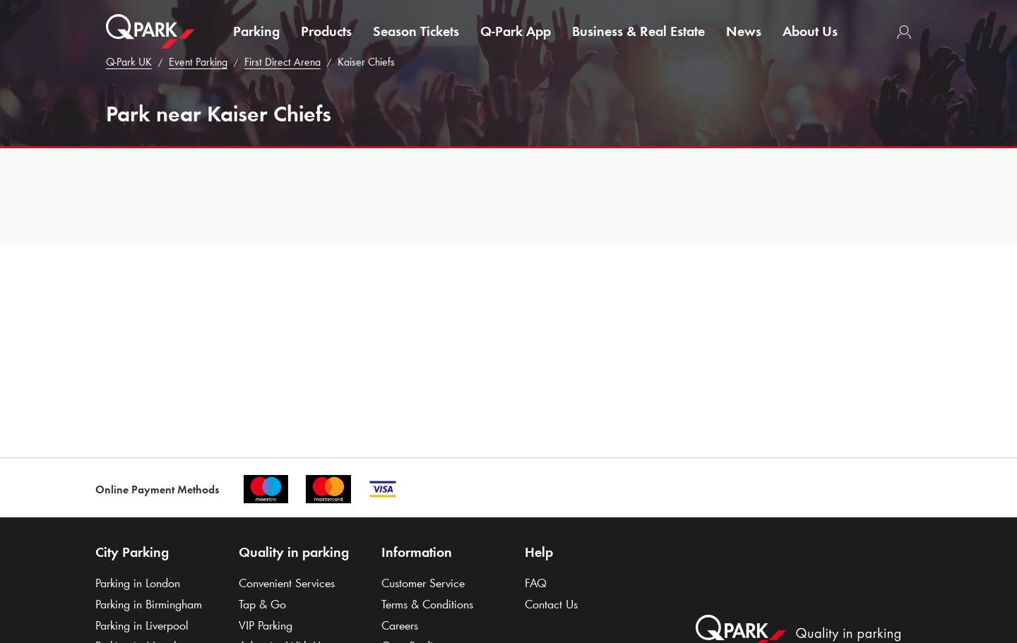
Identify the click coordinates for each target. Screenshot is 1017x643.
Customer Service (423, 583)
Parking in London (137, 583)
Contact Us (551, 604)
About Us (810, 31)
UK (129, 61)
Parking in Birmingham (148, 604)
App (515, 31)
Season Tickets (416, 31)
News (743, 31)
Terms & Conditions (427, 604)
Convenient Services (287, 583)
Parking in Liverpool (142, 625)
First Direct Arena (282, 61)
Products (326, 31)
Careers (399, 625)
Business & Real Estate (638, 31)
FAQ (536, 583)
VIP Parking (265, 625)
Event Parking (198, 61)
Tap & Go (262, 604)
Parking (256, 31)
